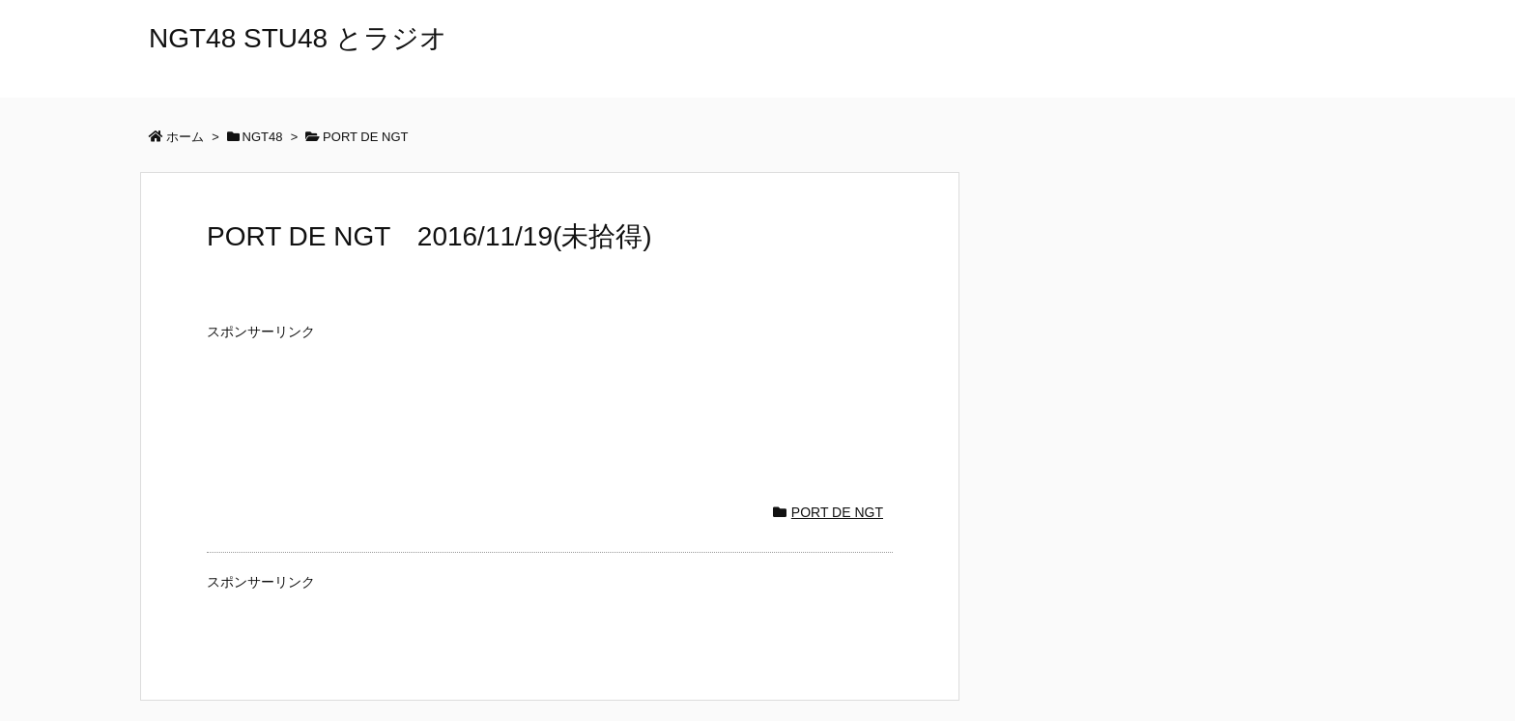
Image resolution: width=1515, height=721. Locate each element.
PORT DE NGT (837, 512)
